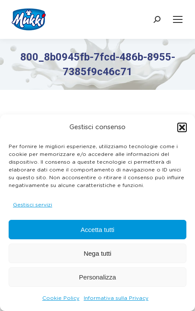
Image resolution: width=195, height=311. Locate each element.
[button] (182, 127)
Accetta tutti (97, 229)
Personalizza (97, 277)
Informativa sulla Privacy (116, 298)
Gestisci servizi (32, 204)
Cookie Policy (60, 298)
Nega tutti (97, 253)
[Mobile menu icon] (177, 19)
